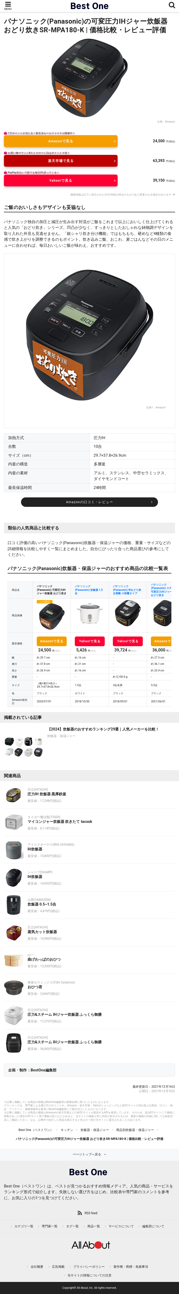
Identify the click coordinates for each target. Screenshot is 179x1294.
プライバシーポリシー (89, 1267)
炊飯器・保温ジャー (95, 1130)
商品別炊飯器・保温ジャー (135, 1130)
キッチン (67, 1130)
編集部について (153, 1226)
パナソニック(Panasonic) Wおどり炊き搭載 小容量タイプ (127, 590)
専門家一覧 (49, 1226)
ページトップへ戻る (87, 1154)
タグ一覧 (72, 1226)
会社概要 (37, 1267)
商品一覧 (93, 1226)
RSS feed (91, 1213)
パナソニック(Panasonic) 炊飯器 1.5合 (89, 590)
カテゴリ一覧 (23, 1226)
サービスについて (121, 1226)
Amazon (170, 121)
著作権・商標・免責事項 (130, 1267)
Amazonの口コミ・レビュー (89, 502)
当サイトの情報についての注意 (89, 1275)
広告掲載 (58, 1267)
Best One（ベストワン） (35, 1130)
